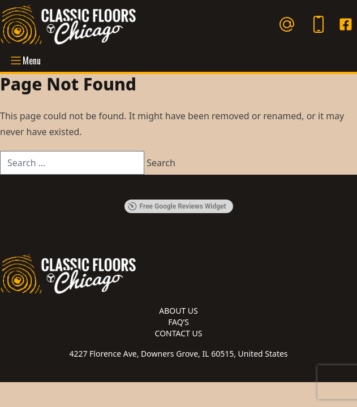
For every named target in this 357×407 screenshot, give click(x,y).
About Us (178, 310)
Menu (25, 60)
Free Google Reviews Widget (176, 206)
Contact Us (179, 333)
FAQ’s (178, 322)
